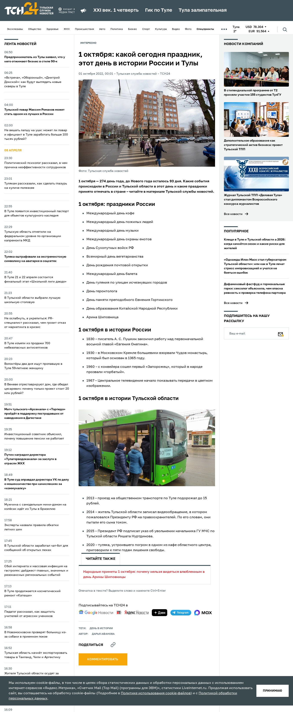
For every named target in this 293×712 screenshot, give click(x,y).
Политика (116, 29)
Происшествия (84, 29)
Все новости (233, 214)
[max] (203, 612)
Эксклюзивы (15, 29)
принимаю (272, 690)
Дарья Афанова (103, 634)
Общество (34, 29)
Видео (176, 29)
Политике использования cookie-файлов (156, 693)
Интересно (88, 43)
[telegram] (180, 612)
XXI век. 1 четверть (116, 10)
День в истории (101, 628)
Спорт (146, 29)
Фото (188, 29)
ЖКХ (67, 29)
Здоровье (52, 29)
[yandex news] (132, 612)
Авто (102, 29)
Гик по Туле (158, 10)
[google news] (96, 612)
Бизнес (132, 29)
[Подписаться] (281, 333)
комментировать (103, 659)
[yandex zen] (159, 612)
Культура (161, 29)
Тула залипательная (203, 10)
